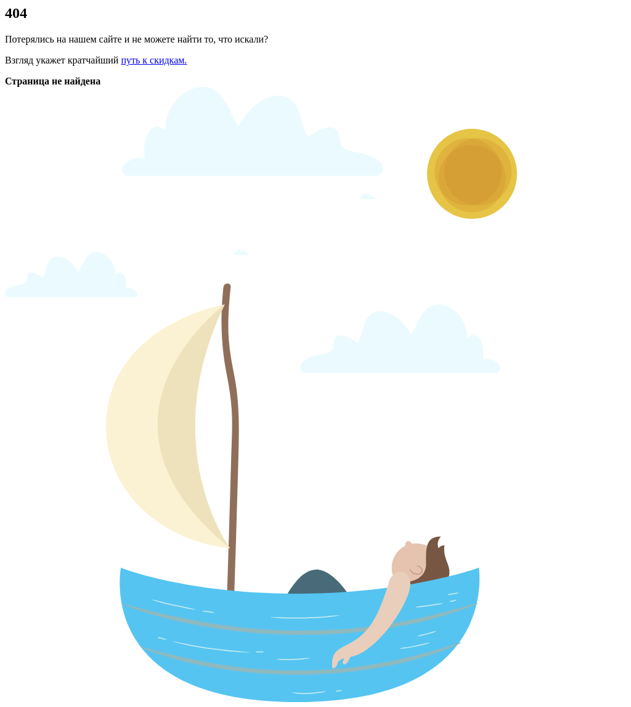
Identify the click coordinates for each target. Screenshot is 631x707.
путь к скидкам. (154, 60)
